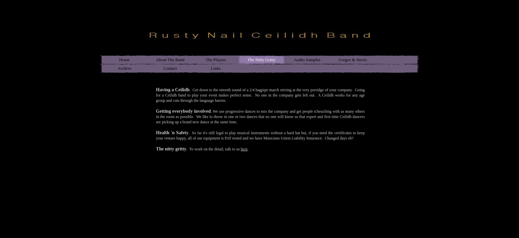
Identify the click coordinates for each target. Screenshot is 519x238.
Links (216, 68)
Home (124, 59)
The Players (216, 59)
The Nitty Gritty (262, 59)
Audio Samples (307, 59)
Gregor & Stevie (353, 59)
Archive (124, 68)
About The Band (170, 59)
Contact (170, 68)
